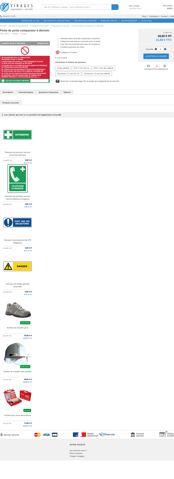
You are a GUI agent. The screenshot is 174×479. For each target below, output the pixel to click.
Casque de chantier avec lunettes (17, 371)
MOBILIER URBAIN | (110, 21)
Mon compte (132, 6)
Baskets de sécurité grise (17, 328)
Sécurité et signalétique (18, 26)
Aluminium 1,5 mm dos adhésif (97, 74)
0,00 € (169, 8)
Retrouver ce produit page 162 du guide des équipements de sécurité (89, 81)
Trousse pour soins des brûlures (17, 415)
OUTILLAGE (146, 21)
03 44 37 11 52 (7, 16)
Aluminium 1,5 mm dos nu (68, 74)
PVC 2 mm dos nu (81, 68)
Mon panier (167, 6)
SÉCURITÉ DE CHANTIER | (86, 21)
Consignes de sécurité (60, 26)
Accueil (3, 26)
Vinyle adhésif (63, 68)
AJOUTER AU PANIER (156, 56)
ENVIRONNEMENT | (130, 21)
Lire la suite (62, 58)
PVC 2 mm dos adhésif (103, 68)
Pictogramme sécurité (39, 26)
